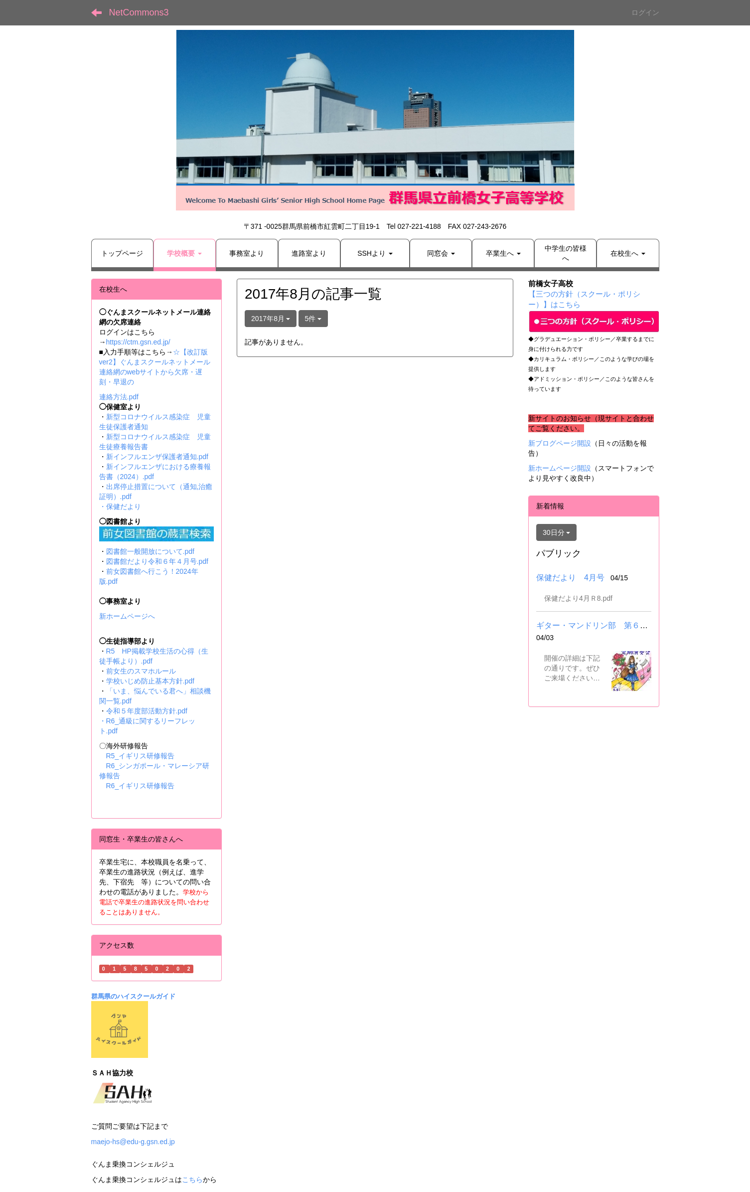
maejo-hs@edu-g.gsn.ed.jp (133, 1142)
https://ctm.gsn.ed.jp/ (138, 342)
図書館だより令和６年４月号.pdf (157, 561)
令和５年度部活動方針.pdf (146, 711)
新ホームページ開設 (559, 468)
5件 (313, 319)
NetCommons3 (139, 12)
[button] (184, 253)
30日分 (556, 532)
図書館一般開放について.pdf (150, 551)
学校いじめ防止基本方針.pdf (150, 681)
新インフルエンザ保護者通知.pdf (157, 457)
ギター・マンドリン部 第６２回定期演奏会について (632, 625)
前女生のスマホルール (141, 671)
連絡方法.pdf (119, 397)
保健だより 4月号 (570, 577)
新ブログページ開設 (559, 443)
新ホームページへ (127, 616)
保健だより (123, 507)
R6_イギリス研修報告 (140, 786)
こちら (192, 1180)
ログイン (645, 12)
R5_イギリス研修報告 (144, 756)
